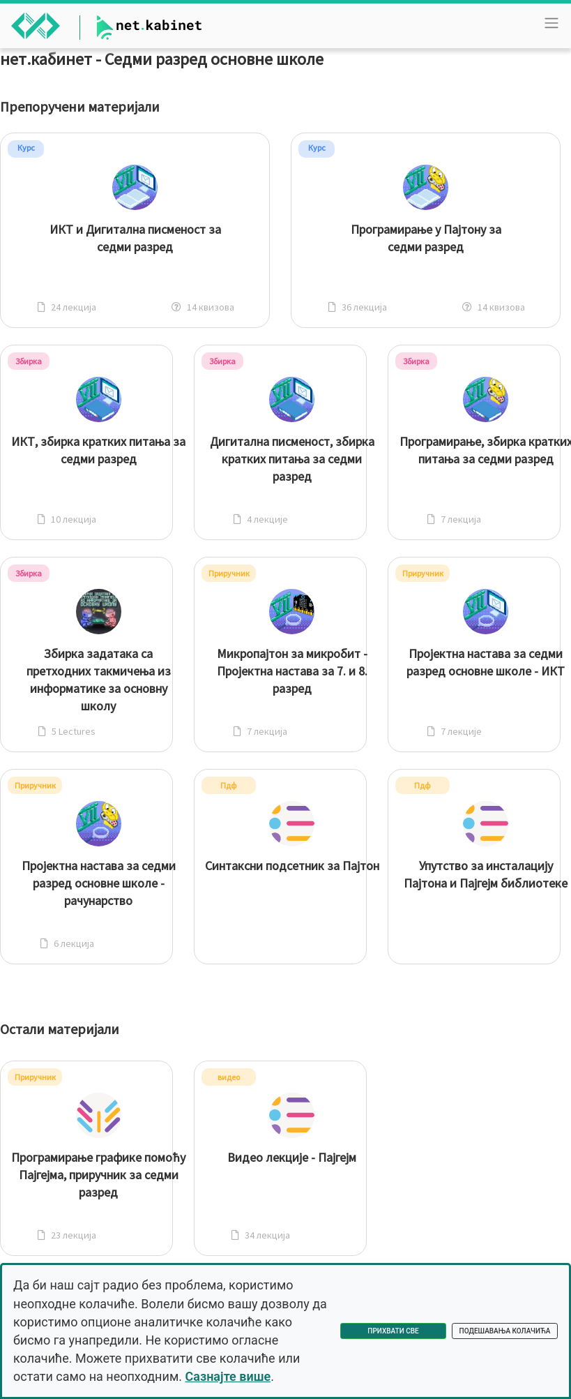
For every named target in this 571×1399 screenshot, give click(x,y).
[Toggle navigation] (551, 23)
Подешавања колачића (505, 1331)
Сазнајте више (228, 1376)
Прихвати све (392, 1331)
